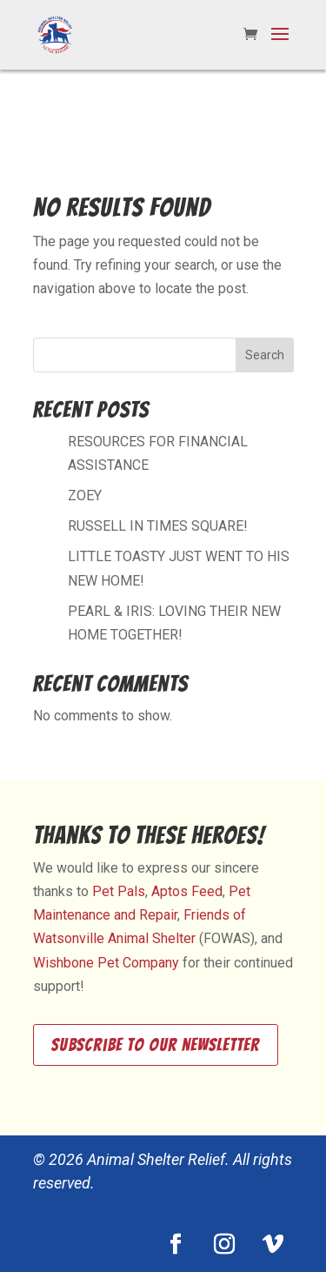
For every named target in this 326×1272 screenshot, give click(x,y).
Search (264, 355)
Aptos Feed (187, 891)
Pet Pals (118, 891)
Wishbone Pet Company (106, 962)
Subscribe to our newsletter (155, 1044)
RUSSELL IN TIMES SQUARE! (158, 526)
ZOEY (85, 495)
